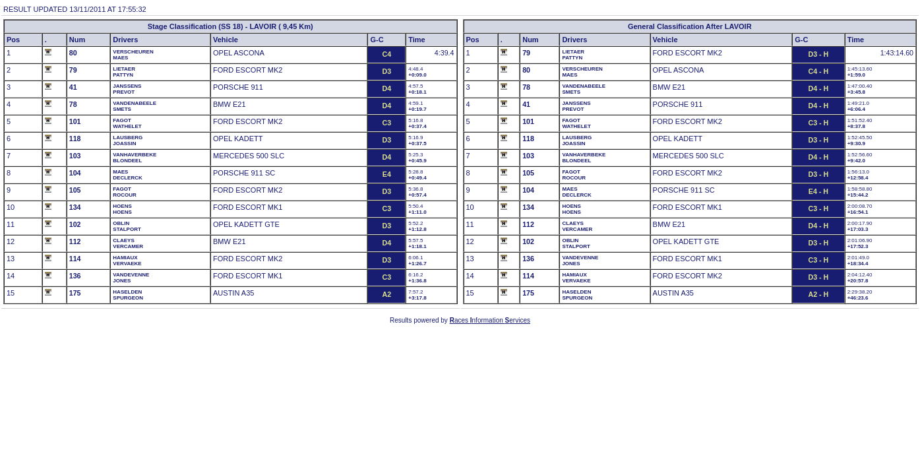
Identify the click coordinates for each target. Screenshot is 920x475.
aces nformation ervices (490, 320)
